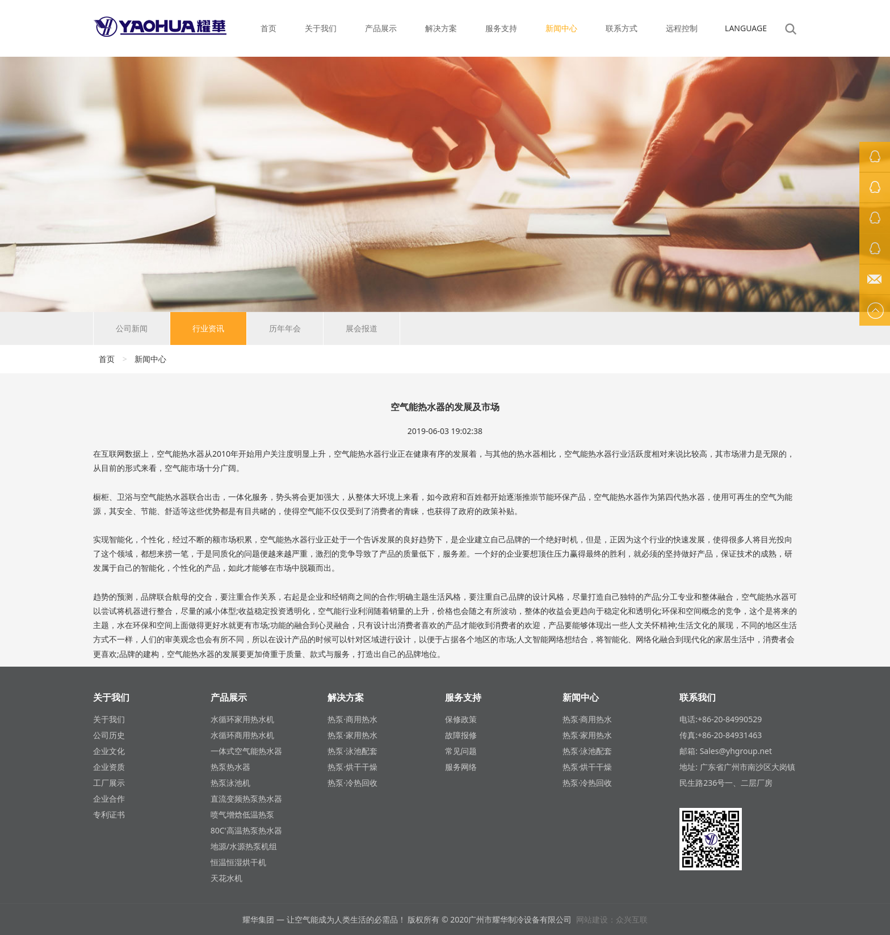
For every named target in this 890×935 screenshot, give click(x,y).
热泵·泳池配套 (352, 751)
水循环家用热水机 (242, 719)
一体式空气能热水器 (246, 751)
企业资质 (109, 766)
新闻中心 (561, 28)
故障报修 (461, 735)
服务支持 (501, 28)
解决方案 (441, 28)
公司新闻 (132, 328)
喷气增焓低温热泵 (242, 814)
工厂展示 (109, 782)
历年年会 (285, 328)
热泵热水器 (230, 766)
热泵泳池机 (230, 782)
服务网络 (461, 766)
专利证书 (109, 814)
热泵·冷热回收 (352, 782)
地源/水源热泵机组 (244, 846)
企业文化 (109, 751)
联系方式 (621, 28)
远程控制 (682, 28)
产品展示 (381, 28)
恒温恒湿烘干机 (238, 862)
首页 (268, 28)
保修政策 (461, 719)
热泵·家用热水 (352, 735)
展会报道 (361, 328)
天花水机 (226, 878)
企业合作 (109, 798)
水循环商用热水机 (242, 735)
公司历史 (109, 735)
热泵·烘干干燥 (352, 766)
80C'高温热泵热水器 (246, 830)
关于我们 (321, 28)
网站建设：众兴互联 (612, 919)
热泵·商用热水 (352, 719)
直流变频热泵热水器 (246, 798)
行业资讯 (208, 328)
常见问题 (461, 751)
